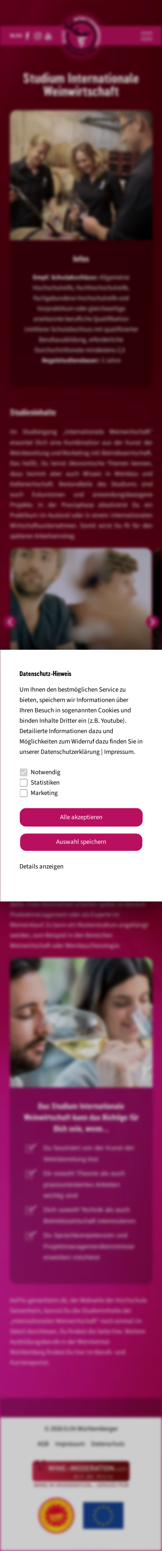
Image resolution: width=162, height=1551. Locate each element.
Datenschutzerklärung (70, 751)
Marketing (38, 793)
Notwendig (39, 772)
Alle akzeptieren (81, 817)
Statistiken (39, 782)
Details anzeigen (41, 866)
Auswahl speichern (81, 842)
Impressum (118, 751)
